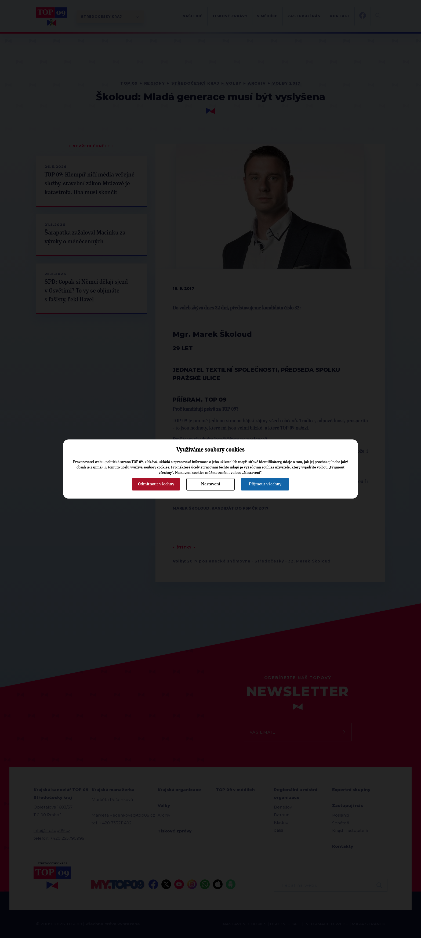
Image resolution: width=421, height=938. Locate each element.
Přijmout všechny (265, 484)
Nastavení (210, 484)
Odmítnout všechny (156, 484)
